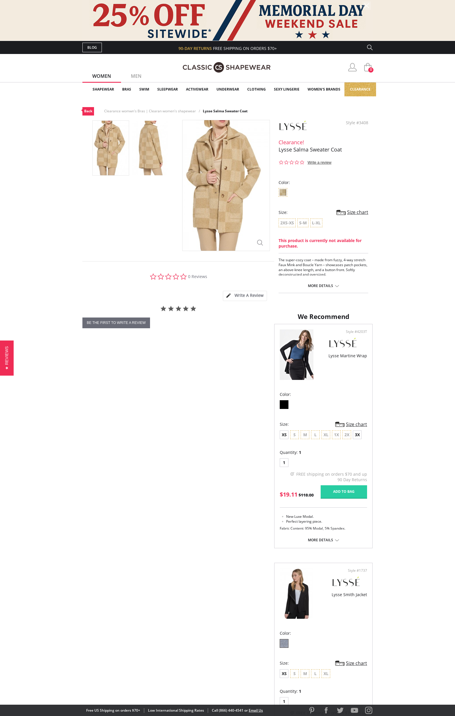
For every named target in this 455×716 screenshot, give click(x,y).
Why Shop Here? (273, 611)
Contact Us (193, 658)
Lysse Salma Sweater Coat (225, 111)
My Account (193, 620)
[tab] (245, 296)
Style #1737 (355, 355)
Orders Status (196, 630)
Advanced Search (199, 611)
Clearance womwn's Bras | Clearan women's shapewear (150, 111)
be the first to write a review (116, 323)
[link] (318, 678)
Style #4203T (208, 355)
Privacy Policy (272, 648)
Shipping (189, 639)
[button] (7, 358)
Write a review (319, 162)
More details (320, 286)
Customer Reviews (277, 620)
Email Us (256, 710)
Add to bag (196, 515)
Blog (92, 47)
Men (136, 76)
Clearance (360, 89)
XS (92, 458)
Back (88, 111)
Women (101, 76)
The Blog (266, 639)
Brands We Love (274, 630)
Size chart (357, 212)
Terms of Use (128, 689)
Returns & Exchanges (204, 648)
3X (165, 458)
